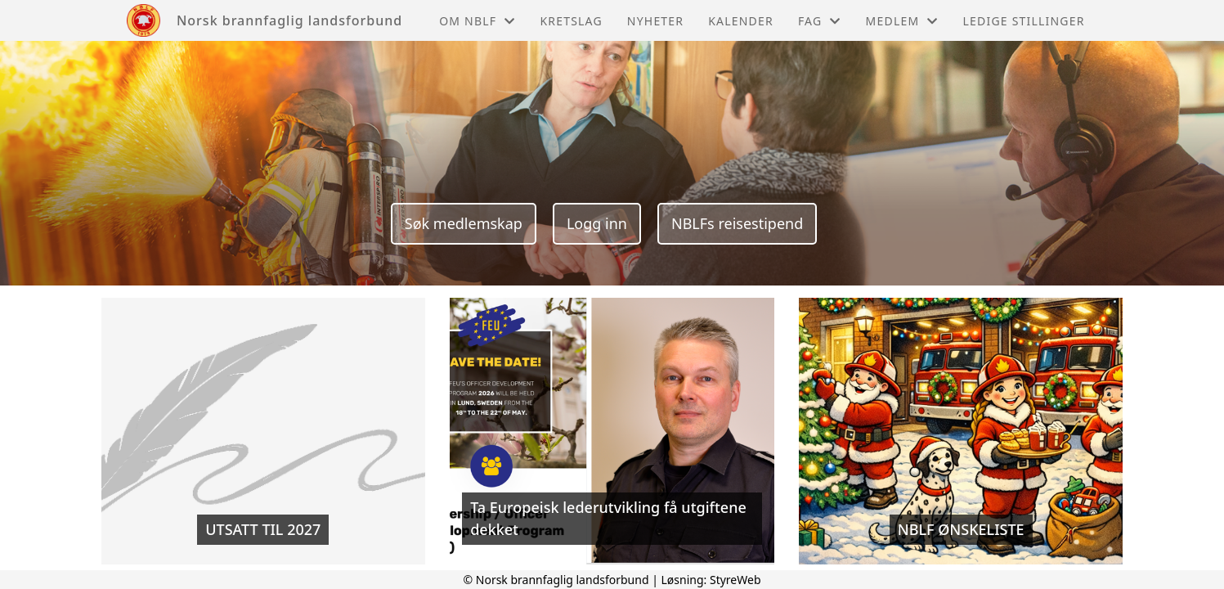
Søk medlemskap (463, 223)
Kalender (740, 21)
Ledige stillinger (1024, 21)
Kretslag (571, 21)
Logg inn (597, 223)
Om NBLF (477, 21)
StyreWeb (735, 579)
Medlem (902, 21)
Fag (819, 21)
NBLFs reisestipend (737, 223)
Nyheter (655, 21)
